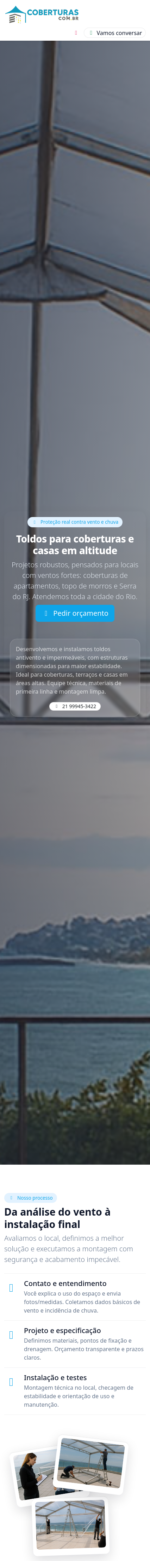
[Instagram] (76, 33)
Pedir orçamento (75, 613)
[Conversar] (115, 33)
